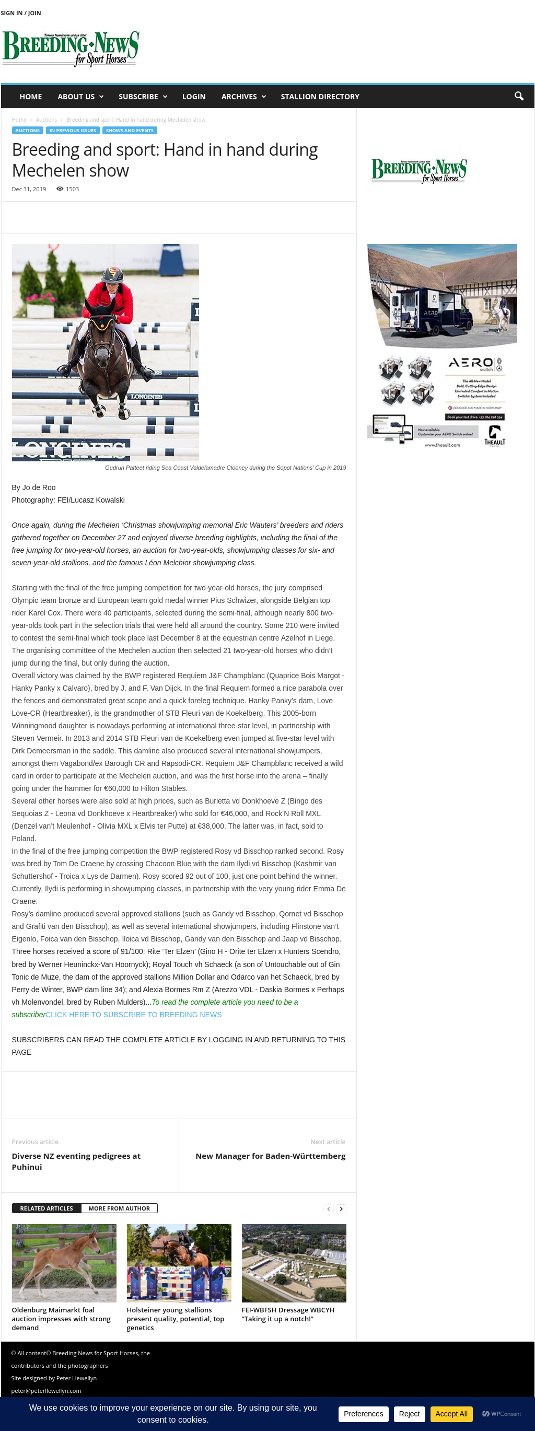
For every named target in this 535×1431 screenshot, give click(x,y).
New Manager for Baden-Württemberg (270, 1155)
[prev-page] (328, 1208)
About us (80, 96)
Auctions (46, 119)
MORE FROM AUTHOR (119, 1208)
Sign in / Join (21, 13)
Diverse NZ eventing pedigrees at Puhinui (76, 1161)
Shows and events (130, 130)
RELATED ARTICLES (46, 1208)
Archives (244, 96)
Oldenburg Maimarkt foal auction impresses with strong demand (61, 1318)
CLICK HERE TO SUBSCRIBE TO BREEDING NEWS (133, 1014)
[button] (518, 96)
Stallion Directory (320, 96)
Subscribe (143, 96)
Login (194, 96)
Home (31, 96)
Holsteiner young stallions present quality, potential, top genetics (176, 1318)
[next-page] (341, 1208)
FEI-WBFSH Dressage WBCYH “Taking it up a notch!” (288, 1314)
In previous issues (73, 130)
